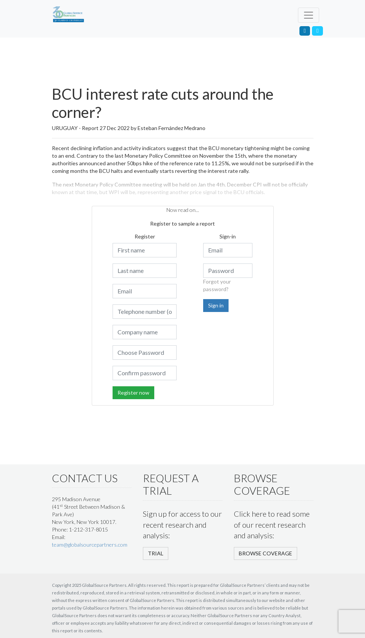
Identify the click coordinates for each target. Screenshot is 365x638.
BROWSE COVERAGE (265, 553)
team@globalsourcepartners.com (89, 544)
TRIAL (155, 553)
